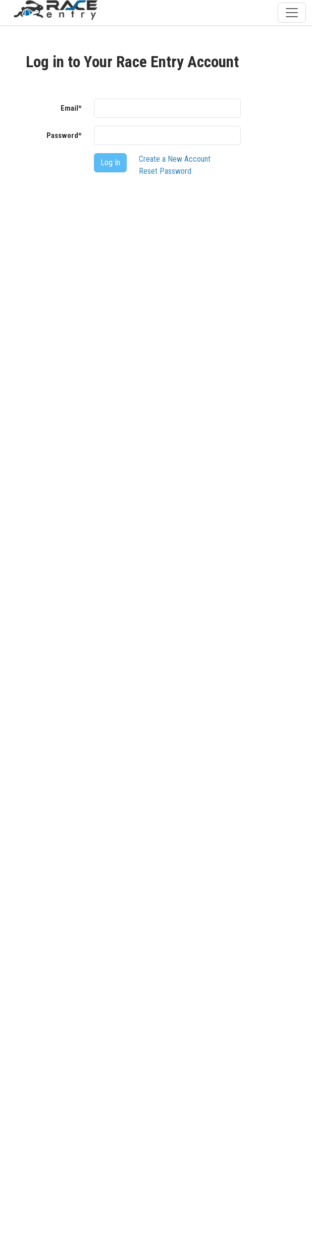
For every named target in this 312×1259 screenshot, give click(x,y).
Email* (71, 108)
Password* (64, 135)
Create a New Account (175, 159)
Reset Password (165, 171)
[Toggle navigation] (292, 13)
